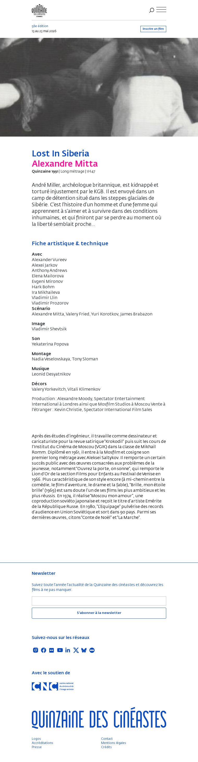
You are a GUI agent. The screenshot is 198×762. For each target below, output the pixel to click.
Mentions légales (113, 743)
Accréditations (42, 743)
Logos (36, 739)
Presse (37, 747)
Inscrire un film (153, 28)
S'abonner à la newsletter (99, 613)
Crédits (106, 747)
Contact (107, 739)
